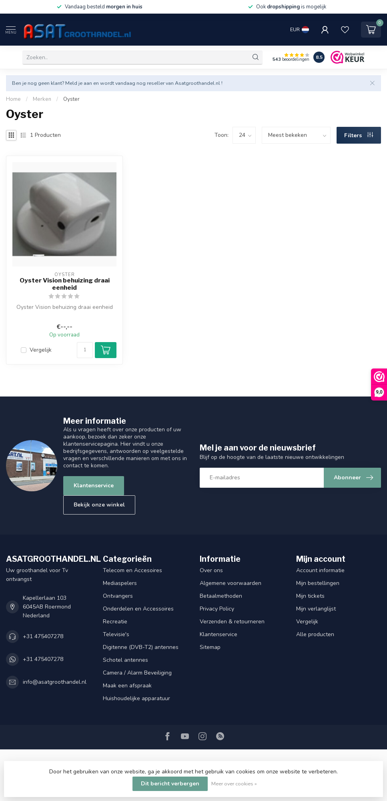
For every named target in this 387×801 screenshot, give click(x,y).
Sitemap (210, 647)
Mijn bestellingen (317, 583)
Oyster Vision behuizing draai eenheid (65, 284)
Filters (358, 135)
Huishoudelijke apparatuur (136, 698)
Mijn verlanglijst (316, 609)
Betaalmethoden (221, 596)
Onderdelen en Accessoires (138, 609)
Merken (42, 99)
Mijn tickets (310, 596)
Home (13, 99)
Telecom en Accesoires (132, 570)
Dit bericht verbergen (170, 783)
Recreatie (115, 621)
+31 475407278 (43, 636)
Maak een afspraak (127, 685)
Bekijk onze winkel (99, 505)
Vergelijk (41, 350)
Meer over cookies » (234, 783)
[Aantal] (85, 350)
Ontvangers (118, 596)
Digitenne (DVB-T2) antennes (140, 647)
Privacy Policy (217, 609)
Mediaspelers (120, 583)
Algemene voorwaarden (230, 583)
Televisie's (116, 634)
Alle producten (315, 634)
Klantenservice (94, 485)
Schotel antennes (125, 660)
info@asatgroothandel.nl (54, 682)
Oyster (71, 99)
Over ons (211, 570)
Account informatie (320, 570)
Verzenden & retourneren (232, 621)
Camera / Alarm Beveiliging (137, 673)
